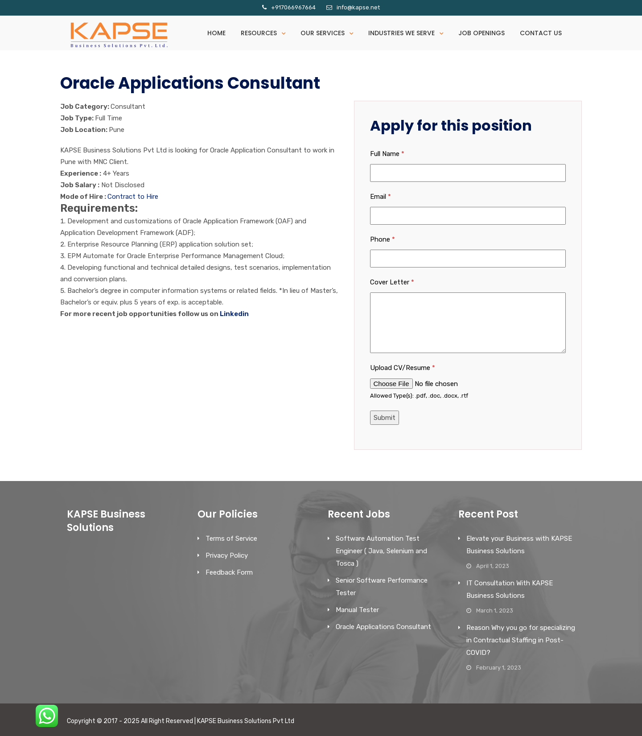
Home (216, 33)
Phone (382, 239)
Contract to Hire (132, 197)
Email (380, 197)
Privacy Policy (227, 555)
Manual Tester (357, 610)
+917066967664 (293, 7)
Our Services (322, 33)
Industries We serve (401, 33)
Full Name (387, 154)
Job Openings (481, 33)
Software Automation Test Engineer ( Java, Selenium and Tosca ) (381, 551)
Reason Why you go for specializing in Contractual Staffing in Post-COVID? (520, 640)
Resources (259, 33)
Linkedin (234, 314)
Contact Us (541, 33)
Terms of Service (231, 539)
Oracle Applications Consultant (383, 627)
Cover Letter (392, 282)
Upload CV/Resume (402, 368)
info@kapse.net (358, 7)
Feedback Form (229, 572)
